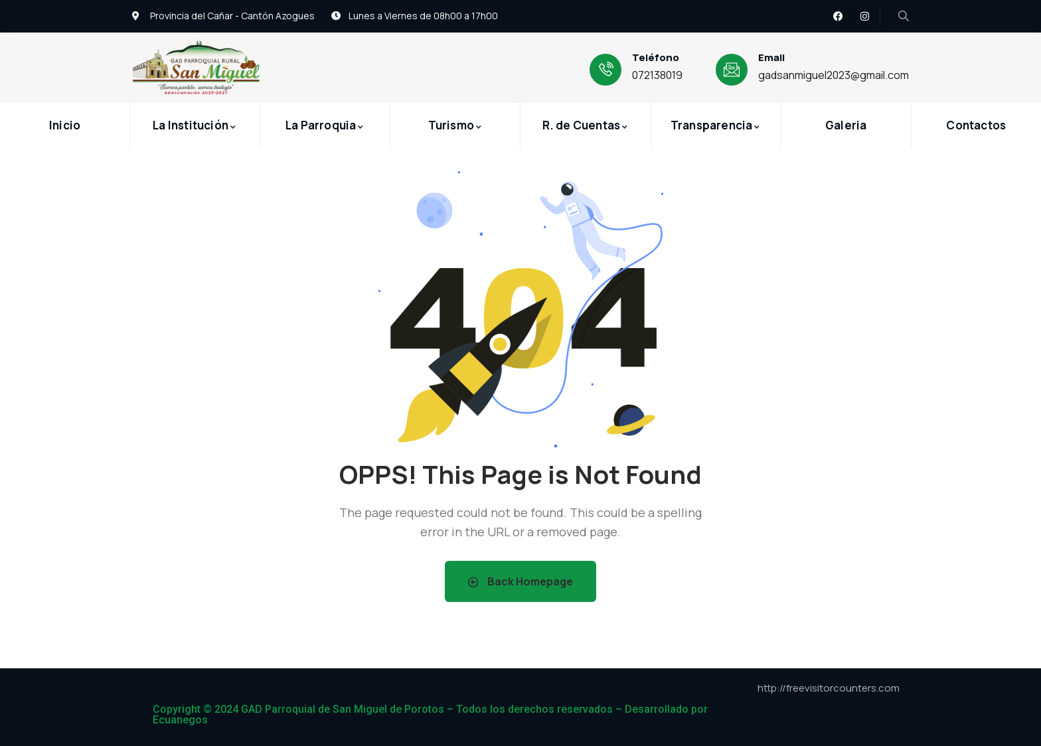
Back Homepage (520, 581)
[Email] (732, 70)
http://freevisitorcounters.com (829, 688)
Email (771, 57)
